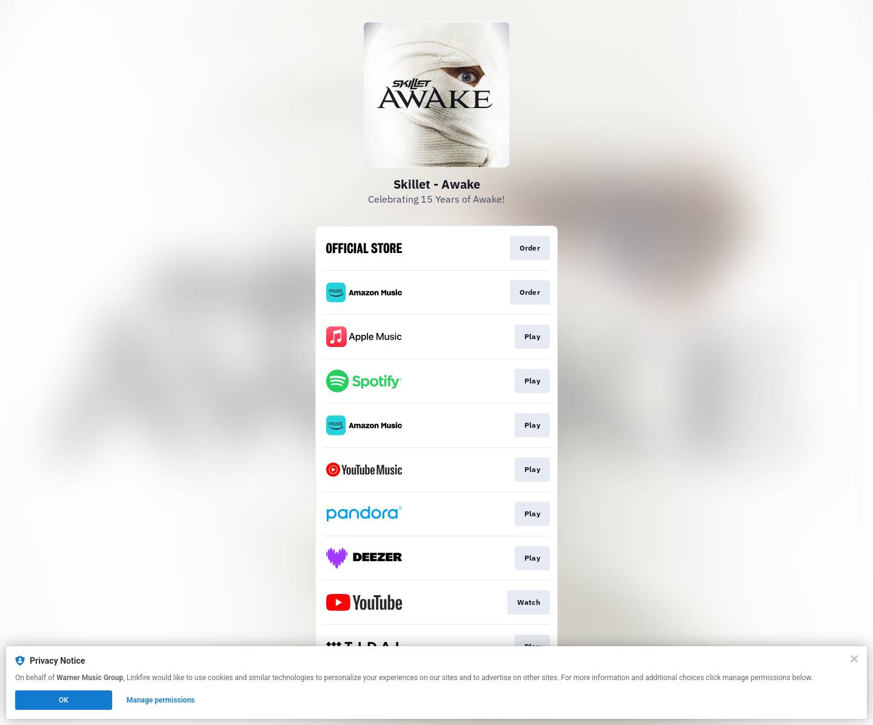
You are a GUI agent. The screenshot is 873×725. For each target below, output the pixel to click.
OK (64, 700)
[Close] (854, 659)
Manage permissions (161, 700)
